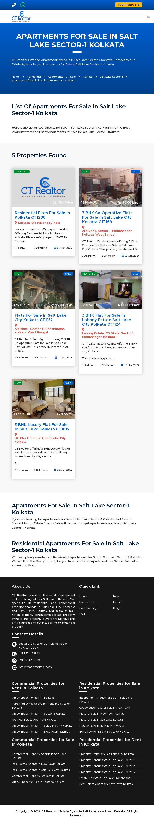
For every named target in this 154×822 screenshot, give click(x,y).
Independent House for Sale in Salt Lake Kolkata (105, 699)
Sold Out (22, 171)
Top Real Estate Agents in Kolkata (34, 719)
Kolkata (88, 76)
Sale (73, 76)
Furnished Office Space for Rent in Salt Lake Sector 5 (41, 705)
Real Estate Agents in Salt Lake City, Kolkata (41, 770)
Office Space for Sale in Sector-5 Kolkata (38, 782)
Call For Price (62, 202)
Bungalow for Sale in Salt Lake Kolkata (104, 731)
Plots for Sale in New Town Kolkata (102, 713)
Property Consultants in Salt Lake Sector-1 (106, 760)
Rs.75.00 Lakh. (62, 305)
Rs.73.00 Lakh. (129, 305)
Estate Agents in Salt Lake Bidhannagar (105, 778)
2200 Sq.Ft (22, 414)
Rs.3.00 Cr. (65, 414)
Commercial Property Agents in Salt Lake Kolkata (39, 756)
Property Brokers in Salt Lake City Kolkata (106, 754)
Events (117, 602)
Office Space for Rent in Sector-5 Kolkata (38, 713)
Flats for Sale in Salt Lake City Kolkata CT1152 (41, 317)
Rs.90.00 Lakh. (129, 202)
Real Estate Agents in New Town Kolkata (38, 764)
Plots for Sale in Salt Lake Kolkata (101, 719)
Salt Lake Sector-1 (111, 76)
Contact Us (86, 602)
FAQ (82, 614)
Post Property (128, 5)
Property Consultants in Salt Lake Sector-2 (107, 766)
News (116, 596)
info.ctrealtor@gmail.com (35, 667)
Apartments (55, 76)
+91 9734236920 (29, 653)
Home (16, 76)
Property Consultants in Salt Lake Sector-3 (107, 772)
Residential (34, 76)
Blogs (116, 608)
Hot (85, 171)
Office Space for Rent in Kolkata (33, 697)
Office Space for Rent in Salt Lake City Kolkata (42, 725)
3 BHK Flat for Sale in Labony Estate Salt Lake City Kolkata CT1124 (106, 320)
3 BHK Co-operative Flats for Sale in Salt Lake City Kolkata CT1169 (107, 217)
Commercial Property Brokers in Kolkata (38, 776)
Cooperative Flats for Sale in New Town (104, 707)
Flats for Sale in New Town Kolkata (101, 725)
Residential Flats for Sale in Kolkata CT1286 (42, 215)
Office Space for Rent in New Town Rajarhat (41, 731)
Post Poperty (88, 608)
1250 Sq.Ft (89, 202)
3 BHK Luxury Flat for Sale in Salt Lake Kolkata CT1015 (42, 426)
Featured (89, 273)
